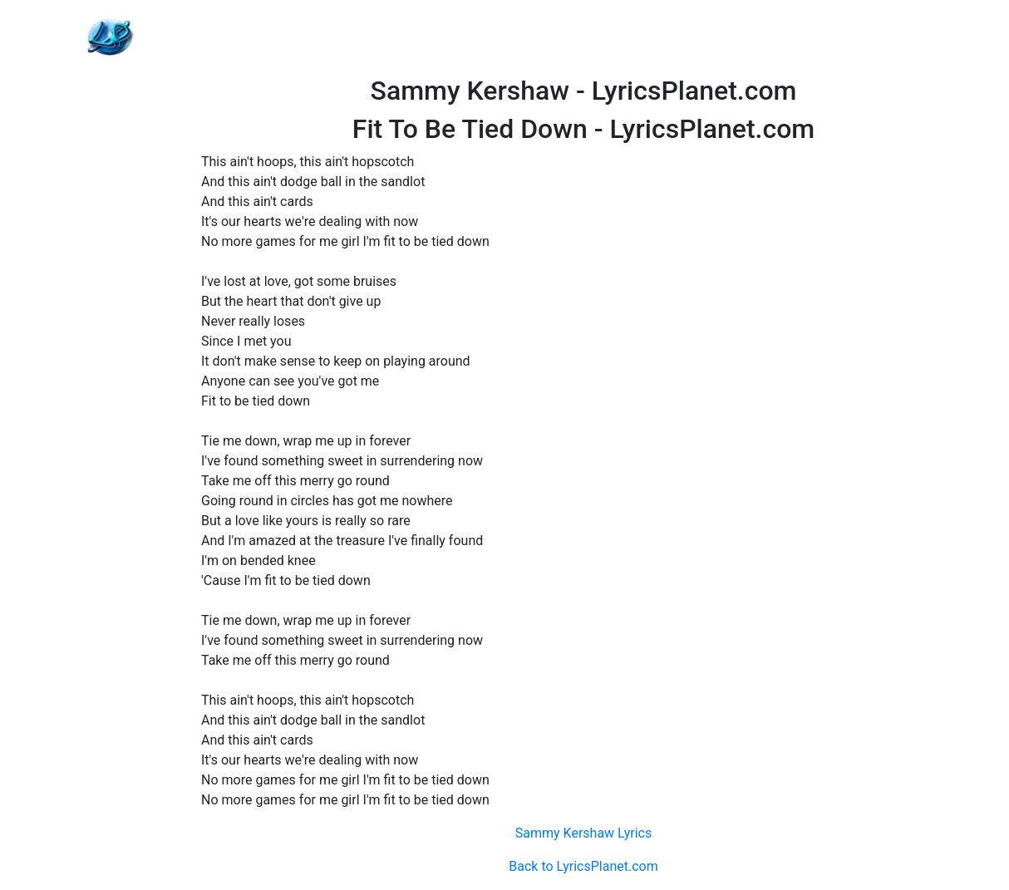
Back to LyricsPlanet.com (583, 866)
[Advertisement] (583, 37)
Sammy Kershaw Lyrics (583, 833)
